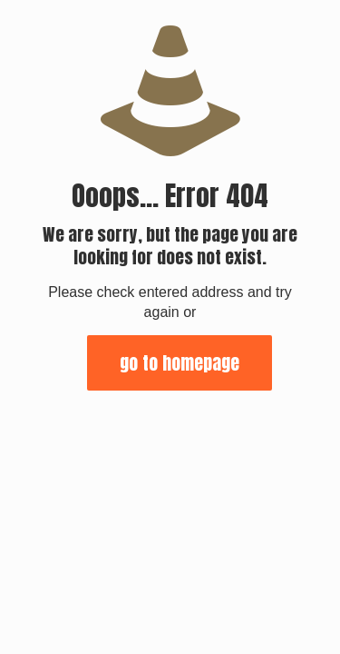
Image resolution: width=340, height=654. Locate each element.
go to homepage (179, 363)
